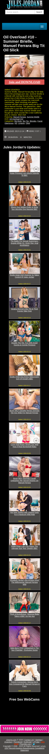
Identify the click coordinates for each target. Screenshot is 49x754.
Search (39, 12)
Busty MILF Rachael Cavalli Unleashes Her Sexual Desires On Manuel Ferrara (24, 480)
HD (16, 123)
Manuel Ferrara (19, 117)
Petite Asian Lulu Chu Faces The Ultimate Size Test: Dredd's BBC (24, 547)
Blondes (33, 121)
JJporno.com (11, 740)
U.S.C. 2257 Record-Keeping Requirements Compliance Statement (25, 748)
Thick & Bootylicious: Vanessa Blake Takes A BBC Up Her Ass (24, 615)
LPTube (36, 742)
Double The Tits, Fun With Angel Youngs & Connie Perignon (24, 344)
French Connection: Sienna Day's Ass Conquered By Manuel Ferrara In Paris (24, 684)
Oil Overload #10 (16, 119)
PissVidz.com (25, 744)
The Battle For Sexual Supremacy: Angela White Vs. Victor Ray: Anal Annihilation (25, 243)
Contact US (29, 740)
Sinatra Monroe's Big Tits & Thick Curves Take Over (24, 310)
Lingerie (21, 123)
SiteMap (38, 740)
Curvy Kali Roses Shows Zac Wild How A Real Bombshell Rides (24, 446)
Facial (39, 121)
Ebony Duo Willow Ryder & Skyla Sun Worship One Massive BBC (24, 208)
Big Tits (26, 121)
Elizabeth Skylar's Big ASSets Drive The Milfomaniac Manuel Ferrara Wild (24, 582)
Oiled (28, 123)
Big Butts (18, 121)
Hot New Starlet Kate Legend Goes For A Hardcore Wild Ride (24, 513)
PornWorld (18, 742)
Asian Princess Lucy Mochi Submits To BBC (24, 174)
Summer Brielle (33, 117)
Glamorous (9, 123)
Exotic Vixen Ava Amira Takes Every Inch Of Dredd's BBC (24, 378)
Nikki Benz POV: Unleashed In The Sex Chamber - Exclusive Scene (24, 649)
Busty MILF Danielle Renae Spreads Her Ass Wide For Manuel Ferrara (24, 412)
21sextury (8, 742)
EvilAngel (27, 742)
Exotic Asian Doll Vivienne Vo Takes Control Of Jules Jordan (24, 276)
